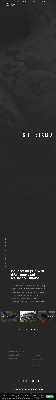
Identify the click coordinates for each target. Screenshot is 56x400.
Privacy (40, 398)
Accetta (49, 396)
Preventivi (42, 1)
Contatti (19, 2)
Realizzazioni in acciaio (21, 389)
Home (18, 1)
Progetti (34, 1)
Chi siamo (25, 1)
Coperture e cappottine (36, 389)
